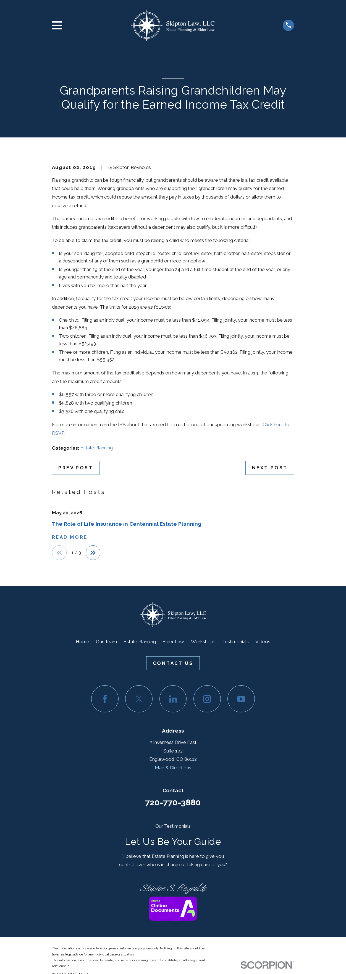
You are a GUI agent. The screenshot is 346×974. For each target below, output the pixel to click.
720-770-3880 (173, 803)
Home (82, 642)
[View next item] (93, 553)
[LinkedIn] (173, 699)
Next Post (270, 467)
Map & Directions (173, 768)
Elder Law (173, 642)
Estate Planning (96, 447)
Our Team (106, 642)
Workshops (203, 642)
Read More (70, 537)
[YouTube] (241, 699)
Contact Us (173, 663)
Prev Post (75, 467)
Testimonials (235, 642)
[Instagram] (207, 699)
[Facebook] (105, 699)
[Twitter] (139, 699)
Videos (262, 642)
